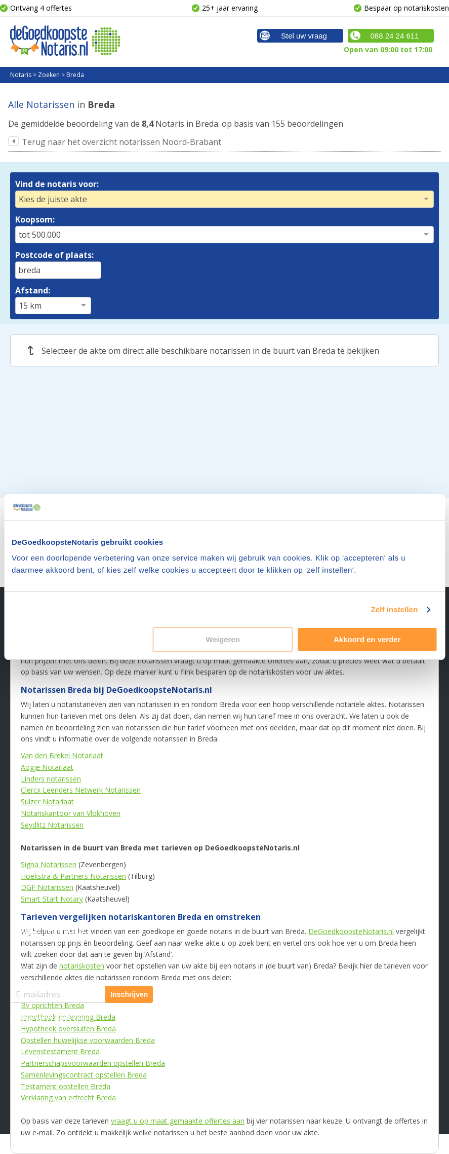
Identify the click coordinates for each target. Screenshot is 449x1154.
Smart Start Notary (52, 899)
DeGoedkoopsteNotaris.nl (351, 931)
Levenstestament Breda (60, 1051)
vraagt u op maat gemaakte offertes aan (177, 1121)
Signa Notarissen (48, 864)
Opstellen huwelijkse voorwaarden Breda (88, 1040)
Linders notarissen (51, 779)
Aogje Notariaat (47, 767)
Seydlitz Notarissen (52, 825)
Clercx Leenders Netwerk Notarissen (81, 790)
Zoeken (49, 74)
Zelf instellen (394, 609)
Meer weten (321, 735)
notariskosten (81, 966)
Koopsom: (35, 219)
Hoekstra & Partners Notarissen (73, 876)
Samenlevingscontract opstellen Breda (84, 1074)
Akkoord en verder (367, 639)
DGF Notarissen (47, 887)
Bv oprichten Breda (52, 1005)
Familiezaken (181, 765)
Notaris (20, 74)
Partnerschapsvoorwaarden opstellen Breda (93, 1063)
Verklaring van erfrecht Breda (68, 1097)
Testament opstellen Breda (65, 1086)
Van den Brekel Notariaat (62, 755)
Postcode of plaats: (54, 254)
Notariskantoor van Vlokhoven (70, 813)
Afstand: (32, 290)
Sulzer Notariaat (47, 801)
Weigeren (223, 639)
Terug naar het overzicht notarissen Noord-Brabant (121, 141)
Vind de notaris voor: (57, 184)
